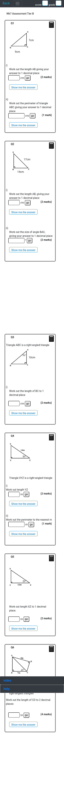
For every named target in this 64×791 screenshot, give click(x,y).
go (27, 77)
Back (6, 3)
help (6, 689)
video (7, 680)
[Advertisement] (33, 302)
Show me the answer (23, 87)
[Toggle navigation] (17, 3)
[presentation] (22, 78)
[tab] (32, 681)
